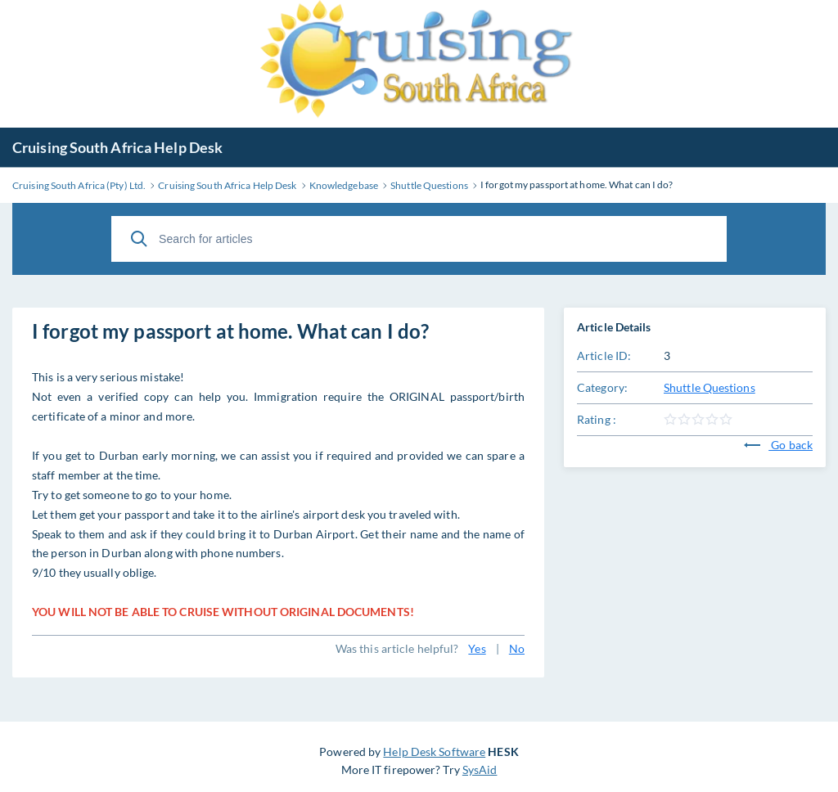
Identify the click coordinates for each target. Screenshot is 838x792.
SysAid (480, 769)
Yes (476, 648)
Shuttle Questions (709, 387)
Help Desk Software (434, 751)
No (517, 648)
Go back (778, 445)
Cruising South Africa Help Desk (117, 147)
